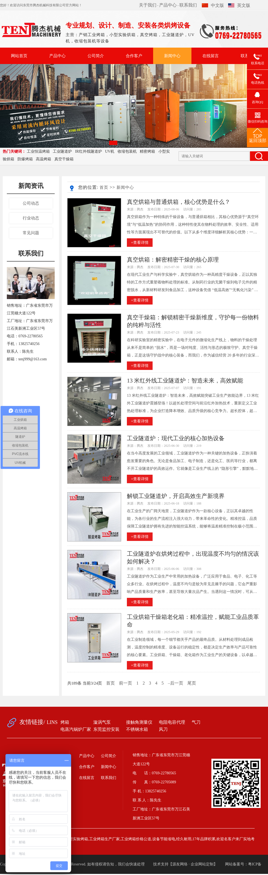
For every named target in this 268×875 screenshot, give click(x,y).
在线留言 (210, 56)
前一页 (125, 683)
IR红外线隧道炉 (88, 151)
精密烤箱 (147, 151)
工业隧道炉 (62, 151)
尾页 (191, 683)
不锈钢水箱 (137, 729)
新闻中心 (172, 56)
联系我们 (188, 5)
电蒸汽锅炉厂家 (75, 729)
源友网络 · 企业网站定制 (193, 864)
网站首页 (19, 56)
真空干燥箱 (64, 159)
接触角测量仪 (139, 722)
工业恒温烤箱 (38, 151)
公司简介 (96, 56)
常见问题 (31, 233)
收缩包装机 (127, 151)
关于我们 (147, 5)
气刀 (196, 722)
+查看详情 (139, 243)
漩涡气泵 (102, 722)
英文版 (239, 5)
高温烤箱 (43, 159)
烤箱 (64, 722)
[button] (113, 143)
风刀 (163, 729)
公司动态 (31, 203)
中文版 (213, 5)
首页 (104, 187)
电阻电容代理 (172, 722)
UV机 (109, 151)
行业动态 (31, 218)
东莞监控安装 (106, 729)
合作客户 (134, 56)
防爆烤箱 (25, 159)
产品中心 (168, 5)
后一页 (176, 683)
